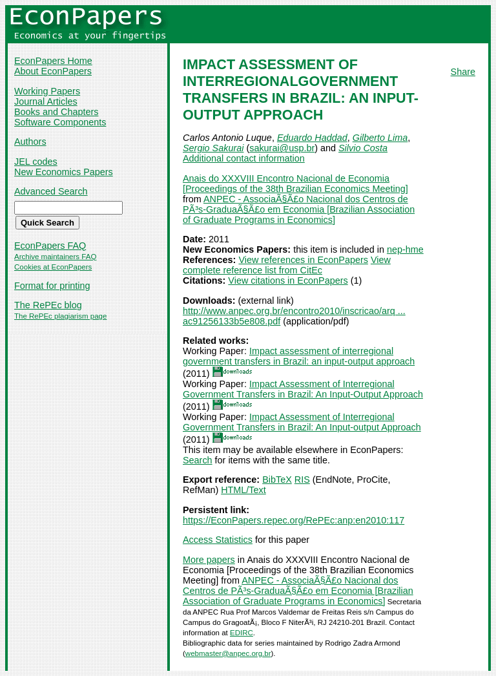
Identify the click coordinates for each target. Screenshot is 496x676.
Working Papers (47, 91)
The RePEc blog (48, 305)
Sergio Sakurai (213, 148)
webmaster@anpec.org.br (228, 653)
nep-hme (405, 249)
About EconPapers (53, 71)
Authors (30, 141)
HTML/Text (243, 490)
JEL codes (35, 161)
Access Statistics (218, 539)
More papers (209, 560)
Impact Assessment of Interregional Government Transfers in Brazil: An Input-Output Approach (303, 389)
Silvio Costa (363, 148)
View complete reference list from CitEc (287, 265)
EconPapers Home (53, 61)
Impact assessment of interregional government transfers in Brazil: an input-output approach (299, 356)
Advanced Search (51, 191)
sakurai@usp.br (282, 148)
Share (463, 72)
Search (197, 460)
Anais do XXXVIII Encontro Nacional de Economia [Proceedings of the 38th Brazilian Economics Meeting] (295, 183)
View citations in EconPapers (287, 280)
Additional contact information (244, 158)
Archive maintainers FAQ (55, 256)
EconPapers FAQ (50, 245)
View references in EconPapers (303, 260)
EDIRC (241, 633)
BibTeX (277, 479)
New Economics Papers (63, 172)
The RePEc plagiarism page (60, 316)
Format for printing (52, 285)
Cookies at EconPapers (53, 267)
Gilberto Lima (380, 137)
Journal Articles (46, 101)
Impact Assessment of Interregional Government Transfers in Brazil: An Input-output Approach (302, 422)
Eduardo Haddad (312, 137)
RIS (302, 479)
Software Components (60, 122)
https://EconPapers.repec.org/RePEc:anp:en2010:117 (293, 520)
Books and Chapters (56, 112)
